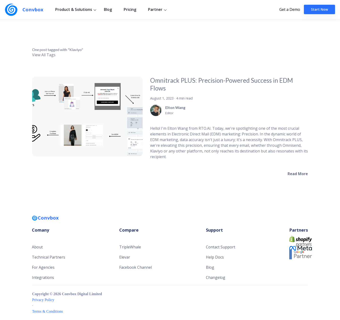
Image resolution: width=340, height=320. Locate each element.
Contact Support (220, 247)
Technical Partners (48, 257)
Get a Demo (289, 9)
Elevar (124, 257)
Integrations (43, 277)
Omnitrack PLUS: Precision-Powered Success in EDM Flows (221, 84)
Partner (155, 9)
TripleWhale (130, 247)
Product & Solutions (73, 9)
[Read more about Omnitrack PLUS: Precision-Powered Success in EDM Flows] (298, 174)
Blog (108, 9)
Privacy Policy (43, 300)
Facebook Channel (135, 267)
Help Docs (215, 257)
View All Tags (43, 54)
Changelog (215, 277)
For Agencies (43, 267)
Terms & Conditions (47, 311)
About (37, 247)
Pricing (130, 9)
